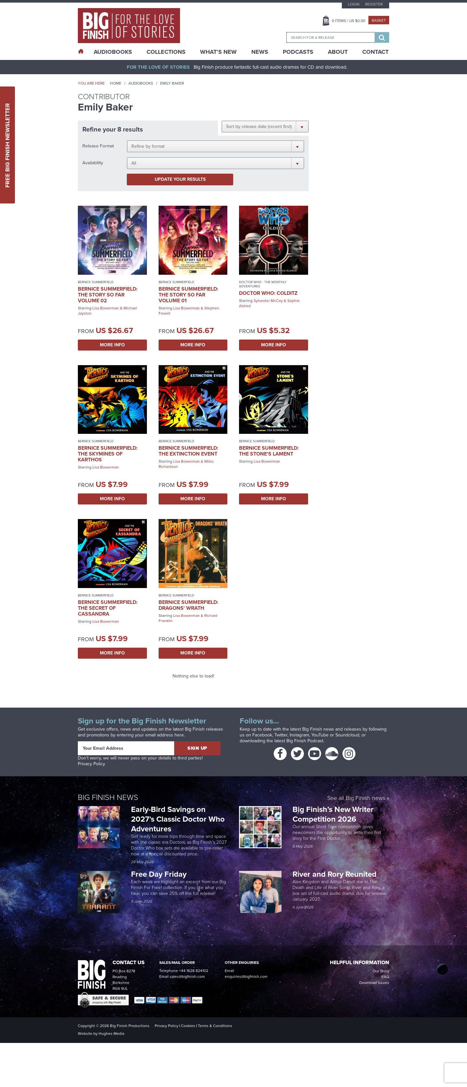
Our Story (381, 971)
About (338, 52)
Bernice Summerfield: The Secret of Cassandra (108, 608)
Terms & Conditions (215, 1026)
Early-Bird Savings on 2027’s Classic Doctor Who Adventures (178, 819)
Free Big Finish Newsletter (7, 145)
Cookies (188, 1026)
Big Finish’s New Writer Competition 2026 (333, 814)
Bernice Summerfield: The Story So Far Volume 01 (188, 294)
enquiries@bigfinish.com (246, 976)
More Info (112, 344)
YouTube (320, 735)
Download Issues (374, 983)
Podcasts (298, 52)
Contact (375, 52)
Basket (379, 20)
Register (374, 4)
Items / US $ (348, 21)
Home (115, 83)
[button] (265, 126)
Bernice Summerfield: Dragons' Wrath (188, 605)
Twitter (280, 735)
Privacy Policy (91, 763)
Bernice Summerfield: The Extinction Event (188, 450)
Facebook (262, 735)
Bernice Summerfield (96, 282)
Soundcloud (347, 735)
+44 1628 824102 (193, 971)
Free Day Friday (158, 874)
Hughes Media (111, 1033)
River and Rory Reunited (335, 874)
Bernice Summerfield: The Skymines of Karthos (108, 453)
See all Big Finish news (356, 798)
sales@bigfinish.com (187, 976)
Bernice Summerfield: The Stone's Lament (269, 450)
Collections (166, 52)
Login (353, 4)
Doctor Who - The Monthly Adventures (262, 284)
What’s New (218, 52)
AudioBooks (113, 52)
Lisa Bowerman (105, 308)
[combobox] (330, 37)
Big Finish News (108, 797)
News (259, 52)
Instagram (299, 735)
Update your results (180, 179)
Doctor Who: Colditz (268, 293)
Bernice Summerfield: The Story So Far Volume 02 (108, 294)
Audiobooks (140, 83)
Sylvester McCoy (268, 301)
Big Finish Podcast (304, 740)
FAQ (385, 977)
